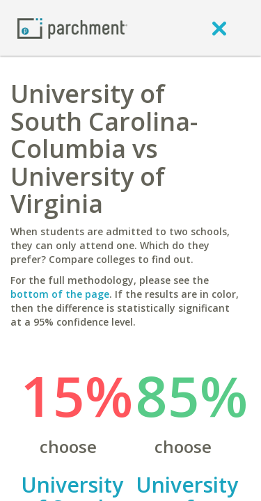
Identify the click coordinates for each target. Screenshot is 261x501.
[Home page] (72, 27)
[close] (219, 27)
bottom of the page (59, 294)
